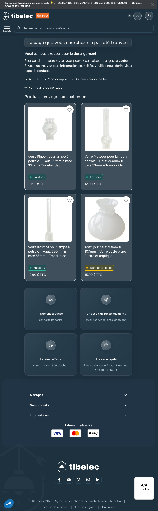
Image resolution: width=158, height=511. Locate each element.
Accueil (32, 79)
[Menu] (151, 479)
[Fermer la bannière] (152, 4)
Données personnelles (88, 79)
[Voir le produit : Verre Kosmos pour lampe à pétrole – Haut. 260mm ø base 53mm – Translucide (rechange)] (50, 237)
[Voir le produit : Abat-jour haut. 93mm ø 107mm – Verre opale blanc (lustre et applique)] (106, 237)
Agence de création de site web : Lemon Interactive (88, 501)
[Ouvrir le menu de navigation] (7, 28)
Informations (39, 415)
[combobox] (88, 28)
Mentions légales (84, 507)
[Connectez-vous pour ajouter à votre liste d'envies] (69, 109)
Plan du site (107, 507)
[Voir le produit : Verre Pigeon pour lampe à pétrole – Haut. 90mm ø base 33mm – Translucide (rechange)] (50, 146)
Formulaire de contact (43, 87)
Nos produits (39, 405)
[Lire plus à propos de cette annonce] (78, 4)
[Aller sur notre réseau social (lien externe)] (59, 480)
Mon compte (55, 79)
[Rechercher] (18, 28)
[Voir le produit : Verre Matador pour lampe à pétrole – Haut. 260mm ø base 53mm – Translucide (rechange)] (106, 146)
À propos (36, 395)
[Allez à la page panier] (149, 16)
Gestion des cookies (55, 507)
